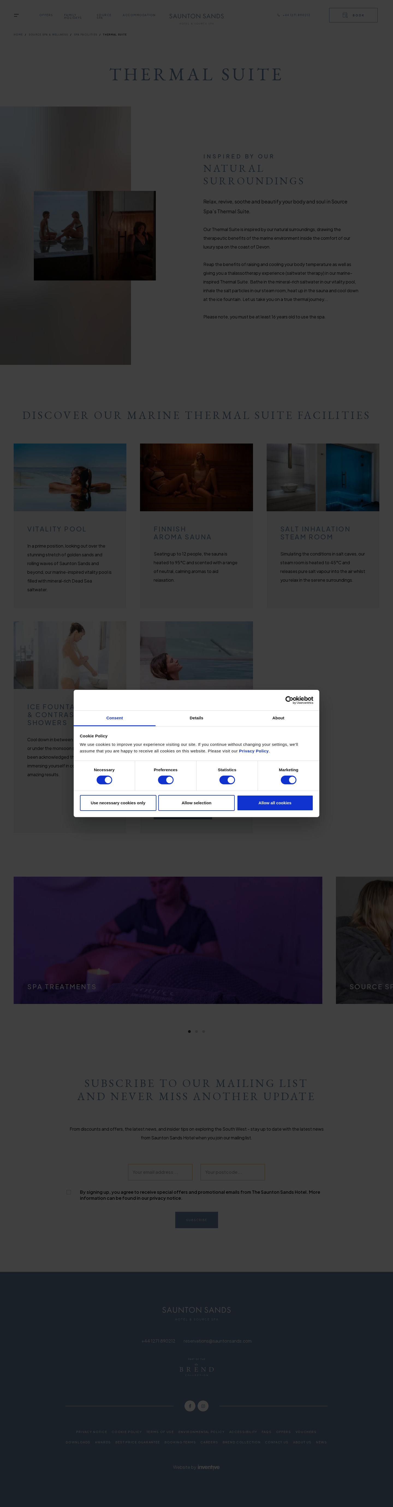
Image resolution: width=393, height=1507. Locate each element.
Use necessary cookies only (118, 802)
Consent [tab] (114, 718)
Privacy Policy (254, 751)
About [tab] (278, 718)
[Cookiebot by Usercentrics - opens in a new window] (289, 700)
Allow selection (196, 802)
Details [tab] (196, 718)
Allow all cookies (274, 802)
